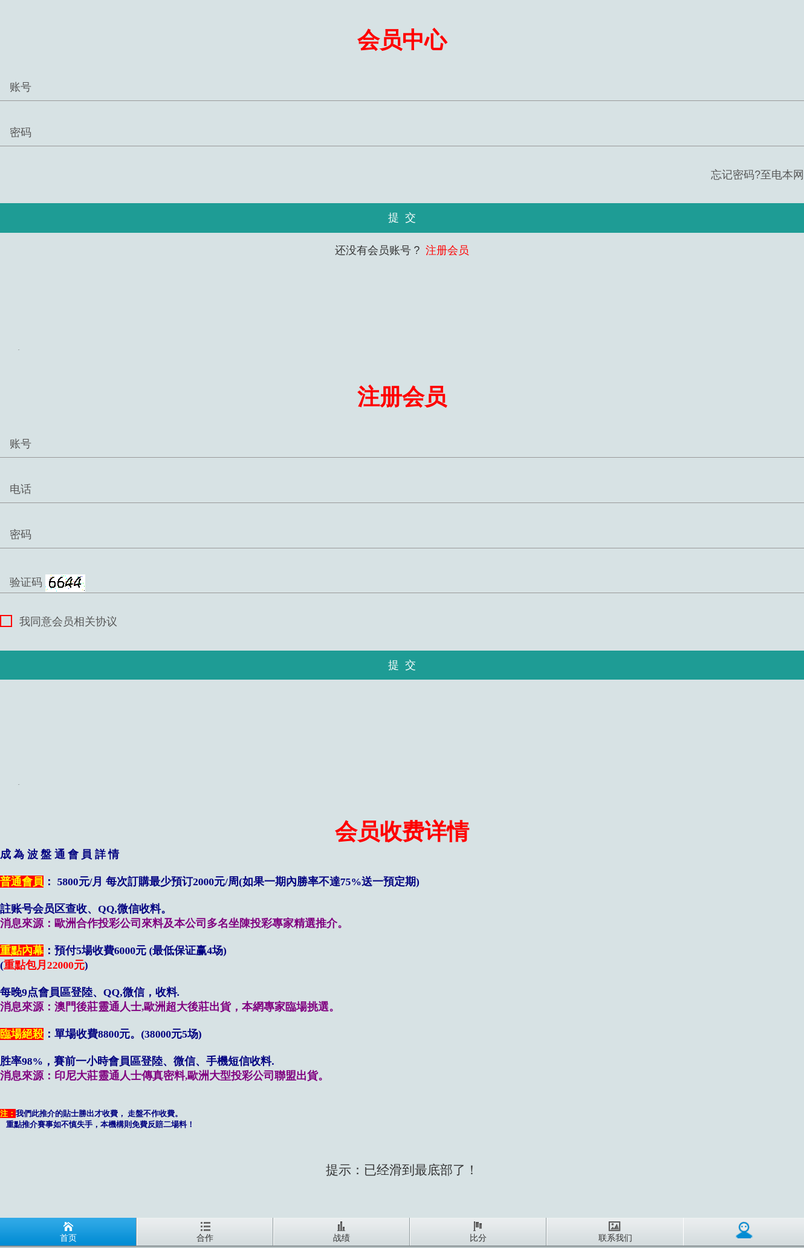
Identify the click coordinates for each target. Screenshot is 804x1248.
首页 (68, 1232)
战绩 (341, 1232)
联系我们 (615, 1232)
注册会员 (446, 250)
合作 (204, 1232)
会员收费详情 (402, 831)
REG (18, 349)
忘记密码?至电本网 (757, 175)
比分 (478, 1232)
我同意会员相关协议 (58, 621)
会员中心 (402, 40)
